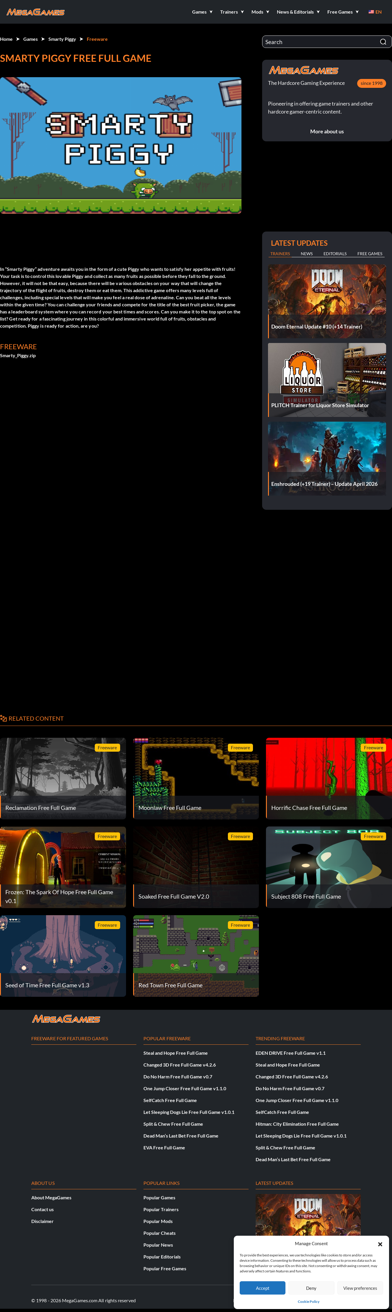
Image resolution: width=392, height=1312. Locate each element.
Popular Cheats (159, 1233)
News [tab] (307, 253)
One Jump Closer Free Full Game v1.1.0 (184, 1088)
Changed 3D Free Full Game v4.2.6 (179, 1064)
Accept (263, 1288)
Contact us (42, 1209)
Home (6, 39)
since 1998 (372, 83)
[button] (380, 1243)
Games (30, 39)
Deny (311, 1288)
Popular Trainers (161, 1209)
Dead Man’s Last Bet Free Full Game (180, 1135)
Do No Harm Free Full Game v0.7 (177, 1076)
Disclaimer (42, 1221)
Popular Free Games (164, 1268)
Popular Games (159, 1197)
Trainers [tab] (280, 253)
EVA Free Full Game (164, 1147)
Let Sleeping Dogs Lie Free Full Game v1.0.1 (188, 1112)
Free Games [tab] (369, 253)
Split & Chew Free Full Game (173, 1124)
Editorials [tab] (335, 253)
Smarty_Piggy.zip (18, 355)
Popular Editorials (162, 1256)
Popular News (158, 1245)
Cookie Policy (308, 1301)
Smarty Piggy (62, 39)
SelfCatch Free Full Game (170, 1100)
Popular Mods (158, 1221)
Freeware (97, 39)
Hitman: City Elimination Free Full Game (297, 1124)
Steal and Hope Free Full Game (175, 1053)
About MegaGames (51, 1197)
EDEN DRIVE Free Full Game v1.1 (291, 1053)
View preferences (360, 1288)
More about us (327, 131)
